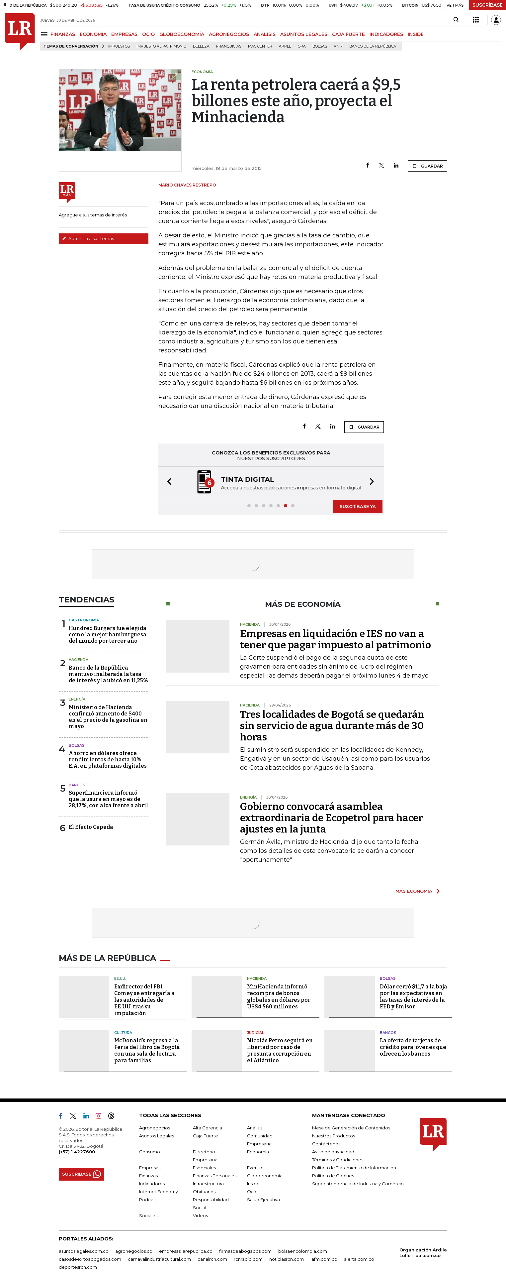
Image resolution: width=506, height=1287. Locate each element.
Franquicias (228, 46)
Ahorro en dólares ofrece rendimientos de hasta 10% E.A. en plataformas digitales (108, 759)
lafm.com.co (323, 1259)
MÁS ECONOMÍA (413, 891)
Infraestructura (208, 1183)
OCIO (148, 34)
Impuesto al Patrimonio (161, 46)
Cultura (123, 1032)
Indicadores (152, 1183)
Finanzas (148, 1175)
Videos (200, 1215)
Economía (258, 1151)
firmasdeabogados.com (245, 1251)
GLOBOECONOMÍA (181, 34)
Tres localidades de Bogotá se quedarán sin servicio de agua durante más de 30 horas (332, 725)
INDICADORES (386, 34)
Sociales (148, 1215)
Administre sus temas (88, 238)
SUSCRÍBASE (487, 5)
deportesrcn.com (78, 1267)
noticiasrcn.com (286, 1259)
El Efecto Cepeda (91, 827)
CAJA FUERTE (348, 34)
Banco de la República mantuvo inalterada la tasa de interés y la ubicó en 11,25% (108, 674)
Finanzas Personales (214, 1175)
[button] (167, 482)
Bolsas (319, 46)
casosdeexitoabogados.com (90, 1259)
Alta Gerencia (207, 1127)
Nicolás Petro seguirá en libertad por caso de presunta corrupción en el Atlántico (280, 1050)
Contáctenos (326, 1143)
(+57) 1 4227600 (77, 1151)
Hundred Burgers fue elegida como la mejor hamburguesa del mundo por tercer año (107, 634)
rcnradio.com (248, 1259)
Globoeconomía (265, 1175)
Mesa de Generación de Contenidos (351, 1127)
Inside (253, 1183)
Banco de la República (372, 46)
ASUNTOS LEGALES (303, 34)
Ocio (252, 1191)
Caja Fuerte (205, 1135)
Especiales (204, 1167)
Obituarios (204, 1191)
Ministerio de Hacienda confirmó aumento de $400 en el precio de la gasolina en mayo (108, 717)
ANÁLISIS (265, 34)
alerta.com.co (359, 1259)
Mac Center (260, 46)
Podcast (148, 1199)
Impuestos (119, 46)
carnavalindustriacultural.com (159, 1259)
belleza (201, 46)
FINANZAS (62, 34)
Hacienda (78, 659)
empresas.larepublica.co (185, 1251)
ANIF (338, 46)
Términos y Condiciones (337, 1159)
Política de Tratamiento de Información (354, 1167)
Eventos (255, 1167)
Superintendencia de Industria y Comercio (358, 1183)
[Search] (456, 20)
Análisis (254, 1127)
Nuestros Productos (333, 1135)
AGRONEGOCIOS (229, 34)
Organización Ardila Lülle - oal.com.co (423, 1252)
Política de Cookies (333, 1175)
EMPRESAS (124, 34)
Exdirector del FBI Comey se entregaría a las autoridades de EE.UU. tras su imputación (144, 999)
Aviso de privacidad (333, 1151)
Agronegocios (154, 1127)
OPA (302, 46)
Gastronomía (84, 620)
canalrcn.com (212, 1259)
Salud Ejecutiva (263, 1199)
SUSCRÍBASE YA (358, 506)
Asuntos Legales (156, 1135)
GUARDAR (427, 166)
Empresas (149, 1167)
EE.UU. (120, 978)
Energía (77, 699)
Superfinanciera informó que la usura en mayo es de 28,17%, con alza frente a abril (108, 799)
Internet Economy (158, 1191)
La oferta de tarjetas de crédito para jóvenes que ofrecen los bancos (413, 1047)
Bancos (77, 785)
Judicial (255, 1032)
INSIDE (416, 34)
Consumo (149, 1151)
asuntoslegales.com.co (84, 1251)
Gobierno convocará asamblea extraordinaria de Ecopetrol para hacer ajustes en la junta (331, 818)
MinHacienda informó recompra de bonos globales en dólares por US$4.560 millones (278, 996)
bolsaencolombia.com (302, 1251)
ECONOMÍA (93, 34)
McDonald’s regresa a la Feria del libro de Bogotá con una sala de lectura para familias (147, 1050)
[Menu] (45, 34)
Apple (285, 46)
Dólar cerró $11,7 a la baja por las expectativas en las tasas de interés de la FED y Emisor (413, 996)
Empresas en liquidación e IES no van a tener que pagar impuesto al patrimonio (335, 639)
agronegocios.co (133, 1251)
